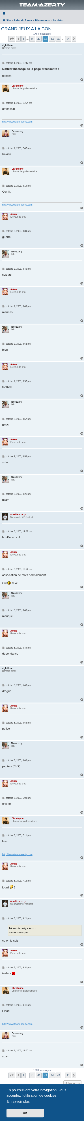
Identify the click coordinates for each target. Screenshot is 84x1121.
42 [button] (38, 39)
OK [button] (25, 1113)
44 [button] (52, 39)
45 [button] (58, 39)
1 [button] (23, 39)
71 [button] (68, 39)
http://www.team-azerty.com (17, 121)
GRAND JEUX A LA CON (26, 28)
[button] (11, 39)
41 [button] (32, 39)
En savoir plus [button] (18, 1101)
